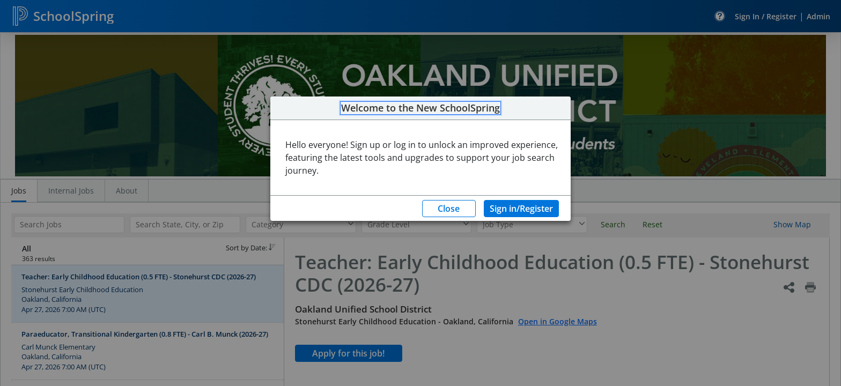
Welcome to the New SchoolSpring (420, 108)
